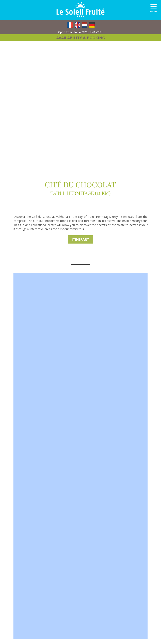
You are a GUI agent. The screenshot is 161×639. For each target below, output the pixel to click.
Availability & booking (80, 37)
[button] (153, 9)
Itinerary (80, 239)
